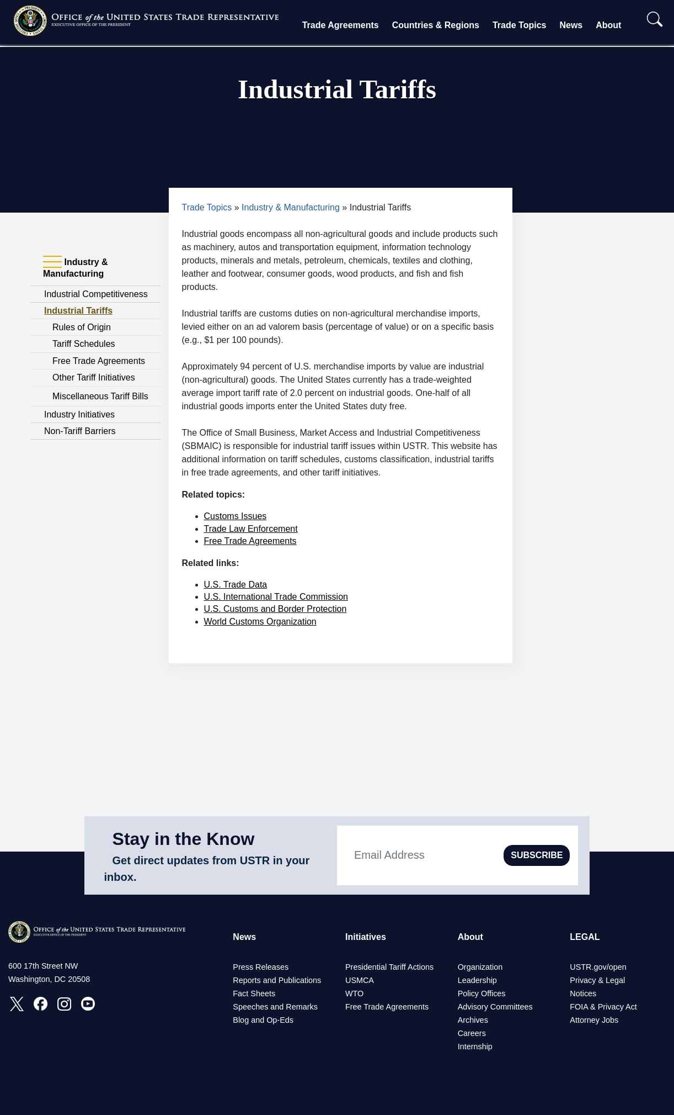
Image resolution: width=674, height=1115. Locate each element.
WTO (354, 993)
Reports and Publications (277, 980)
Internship (475, 1046)
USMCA (359, 980)
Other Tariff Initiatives (93, 377)
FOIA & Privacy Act (603, 1006)
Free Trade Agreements (98, 361)
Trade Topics (520, 25)
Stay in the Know (184, 839)
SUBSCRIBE (537, 855)
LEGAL (585, 937)
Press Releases (260, 967)
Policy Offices (482, 993)
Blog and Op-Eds (263, 1020)
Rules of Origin (81, 327)
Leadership (477, 980)
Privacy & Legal (597, 980)
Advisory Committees (495, 1006)
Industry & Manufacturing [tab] (75, 267)
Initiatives (365, 937)
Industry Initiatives (79, 414)
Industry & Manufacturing (291, 207)
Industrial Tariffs (78, 310)
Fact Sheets (254, 993)
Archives (473, 1020)
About (608, 25)
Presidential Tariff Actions (389, 967)
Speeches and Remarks (275, 1006)
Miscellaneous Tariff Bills (100, 396)
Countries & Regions (435, 25)
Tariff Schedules (83, 343)
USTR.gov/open (598, 967)
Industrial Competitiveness (96, 294)
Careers (472, 1033)
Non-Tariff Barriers (80, 431)
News (570, 25)
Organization (480, 967)
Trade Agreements (340, 25)
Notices (583, 993)
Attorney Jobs (594, 1020)
